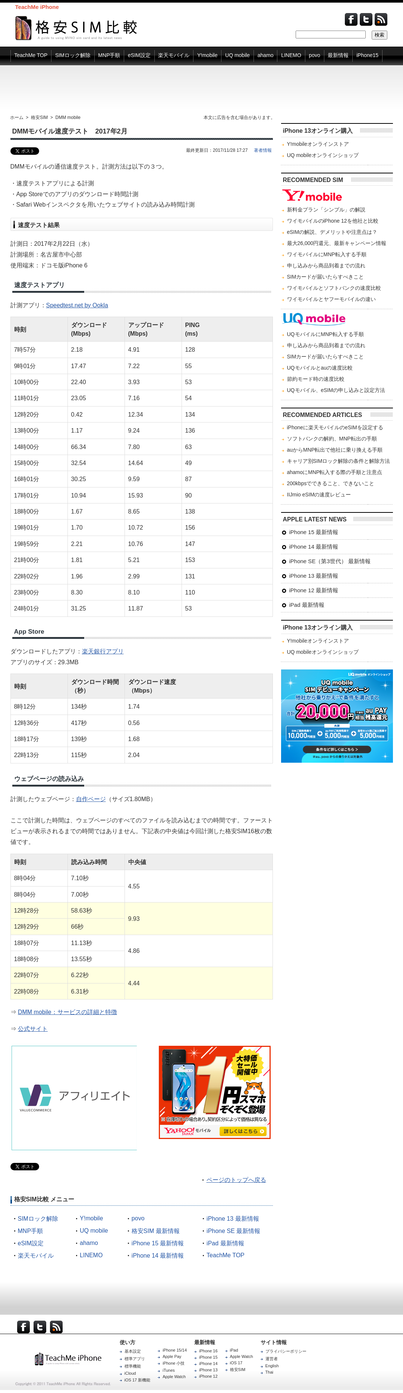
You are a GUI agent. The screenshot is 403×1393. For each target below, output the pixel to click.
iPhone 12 (208, 1376)
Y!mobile (91, 1218)
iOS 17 (236, 1363)
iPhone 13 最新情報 (233, 1218)
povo (138, 1218)
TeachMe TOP (226, 1255)
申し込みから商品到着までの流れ (326, 266)
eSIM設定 (31, 1243)
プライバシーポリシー (285, 1351)
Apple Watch (174, 1376)
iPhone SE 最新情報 (233, 1231)
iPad (234, 1350)
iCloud (130, 1373)
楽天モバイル (36, 1255)
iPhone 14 (208, 1363)
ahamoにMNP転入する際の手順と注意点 (334, 472)
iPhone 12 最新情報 (314, 590)
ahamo (89, 1243)
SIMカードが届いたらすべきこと (325, 277)
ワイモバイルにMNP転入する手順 (326, 254)
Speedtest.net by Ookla (77, 305)
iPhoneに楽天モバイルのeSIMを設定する (335, 427)
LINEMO (91, 1255)
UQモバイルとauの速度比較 (320, 368)
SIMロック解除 (38, 1218)
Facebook (351, 19)
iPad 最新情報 (225, 1243)
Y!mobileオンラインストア (318, 144)
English (272, 1366)
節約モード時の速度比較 (315, 379)
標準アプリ (135, 1358)
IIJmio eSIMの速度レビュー (319, 495)
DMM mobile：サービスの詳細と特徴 (67, 1012)
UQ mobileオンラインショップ (323, 155)
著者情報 (263, 150)
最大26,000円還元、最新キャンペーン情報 (337, 243)
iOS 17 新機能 (138, 1380)
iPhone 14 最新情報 (158, 1255)
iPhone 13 (208, 1370)
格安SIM (238, 1369)
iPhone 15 (208, 1357)
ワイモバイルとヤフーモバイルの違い (331, 299)
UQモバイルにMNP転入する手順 (325, 334)
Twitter (366, 19)
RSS (56, 1327)
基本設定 (133, 1351)
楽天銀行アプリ (103, 651)
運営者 (271, 1358)
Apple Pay (172, 1356)
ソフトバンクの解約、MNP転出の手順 (332, 439)
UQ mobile (94, 1230)
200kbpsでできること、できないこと (331, 483)
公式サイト (33, 1029)
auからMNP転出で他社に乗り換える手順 (335, 450)
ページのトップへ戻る (236, 1180)
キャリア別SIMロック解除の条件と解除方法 (338, 461)
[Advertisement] (201, 90)
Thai (269, 1372)
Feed (381, 19)
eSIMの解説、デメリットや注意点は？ (332, 232)
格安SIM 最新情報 (156, 1231)
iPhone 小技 (174, 1363)
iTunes (169, 1370)
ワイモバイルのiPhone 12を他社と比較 (332, 221)
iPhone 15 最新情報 (158, 1243)
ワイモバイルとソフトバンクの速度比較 (334, 288)
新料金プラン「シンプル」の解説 (326, 210)
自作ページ (91, 799)
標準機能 (133, 1366)
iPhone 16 (208, 1351)
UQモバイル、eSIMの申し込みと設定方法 (336, 390)
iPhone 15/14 (175, 1350)
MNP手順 (30, 1231)
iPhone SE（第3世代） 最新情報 (330, 561)
